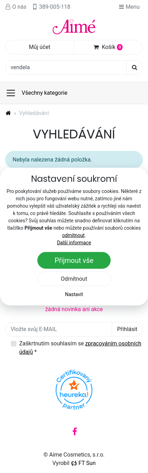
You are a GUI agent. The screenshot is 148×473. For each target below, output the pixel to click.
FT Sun (83, 463)
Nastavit (74, 294)
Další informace (74, 242)
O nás (16, 6)
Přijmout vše (73, 260)
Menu (129, 6)
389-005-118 (51, 6)
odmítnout (73, 235)
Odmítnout (74, 278)
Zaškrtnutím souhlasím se (80, 347)
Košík (108, 47)
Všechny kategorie (36, 93)
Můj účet (40, 47)
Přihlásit (127, 329)
